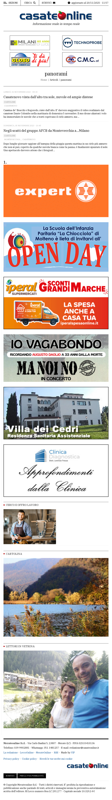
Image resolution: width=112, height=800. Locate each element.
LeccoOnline (27, 752)
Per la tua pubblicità (32, 776)
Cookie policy (29, 758)
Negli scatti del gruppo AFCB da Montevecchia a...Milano (46, 130)
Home (44, 79)
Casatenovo (10, 106)
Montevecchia (12, 139)
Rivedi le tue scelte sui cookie (56, 758)
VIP (73, 752)
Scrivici (10, 776)
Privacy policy (11, 758)
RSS (56, 752)
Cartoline (9, 102)
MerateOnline (43, 752)
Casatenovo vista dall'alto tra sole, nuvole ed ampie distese (48, 97)
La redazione (11, 752)
